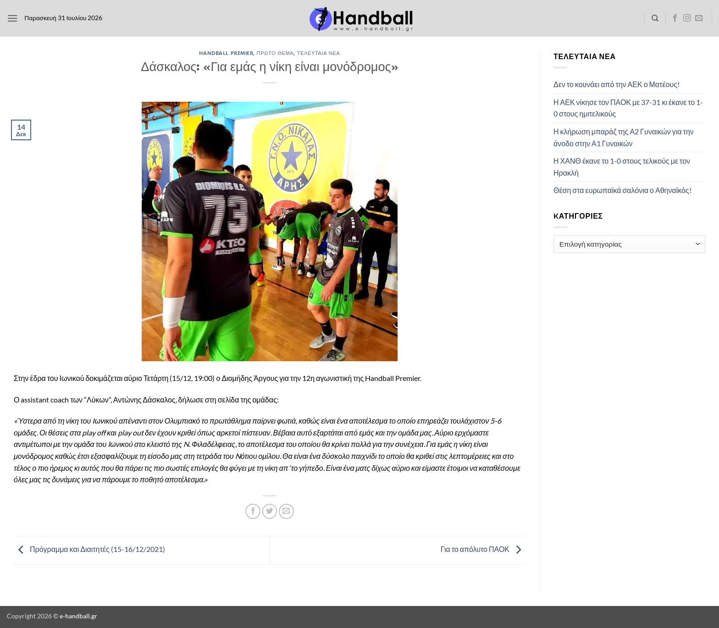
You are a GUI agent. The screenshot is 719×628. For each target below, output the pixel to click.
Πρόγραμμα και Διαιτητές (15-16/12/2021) (89, 549)
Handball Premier (226, 53)
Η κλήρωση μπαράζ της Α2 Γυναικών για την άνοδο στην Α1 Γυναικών (623, 137)
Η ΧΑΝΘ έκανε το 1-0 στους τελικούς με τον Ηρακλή (621, 166)
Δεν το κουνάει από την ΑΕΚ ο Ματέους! (616, 84)
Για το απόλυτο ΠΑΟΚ (483, 549)
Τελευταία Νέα (318, 53)
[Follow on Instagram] (687, 18)
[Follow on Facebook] (675, 18)
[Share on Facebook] (252, 511)
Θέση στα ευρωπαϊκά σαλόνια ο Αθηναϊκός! (622, 190)
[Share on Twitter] (269, 511)
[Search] (655, 18)
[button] (12, 18)
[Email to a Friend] (286, 511)
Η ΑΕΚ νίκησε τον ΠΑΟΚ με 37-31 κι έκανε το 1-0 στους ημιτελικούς (628, 108)
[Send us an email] (698, 18)
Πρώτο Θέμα (275, 53)
